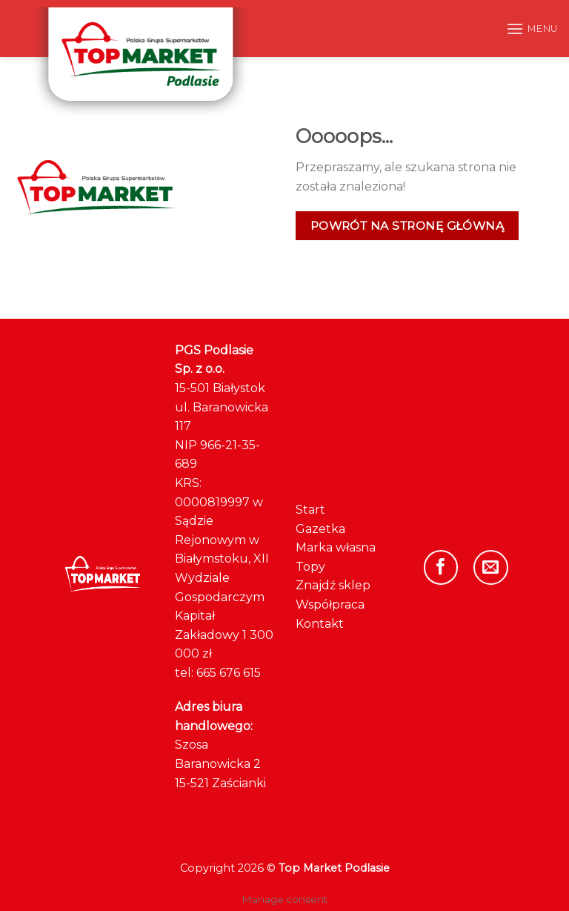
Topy (310, 567)
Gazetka (320, 529)
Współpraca (330, 604)
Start (310, 510)
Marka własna (336, 547)
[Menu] (532, 28)
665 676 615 (228, 673)
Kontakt (320, 624)
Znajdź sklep (333, 585)
